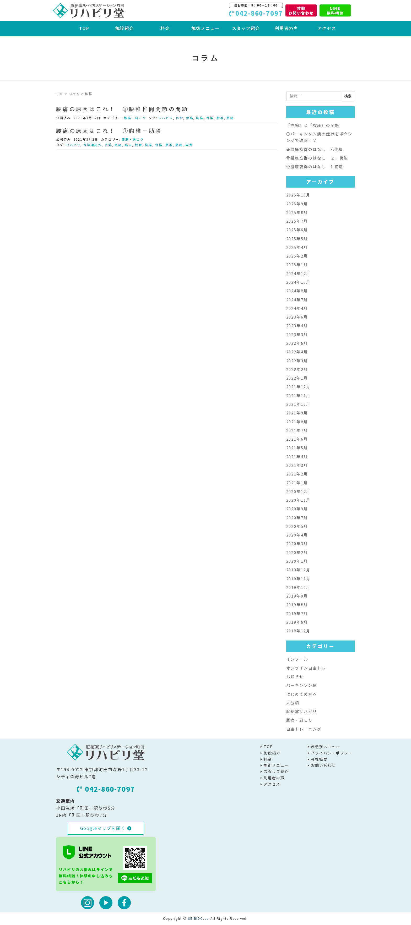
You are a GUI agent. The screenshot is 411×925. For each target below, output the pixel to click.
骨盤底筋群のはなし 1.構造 (314, 166)
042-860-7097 (106, 788)
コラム (74, 93)
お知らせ (295, 676)
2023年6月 (297, 317)
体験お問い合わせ (301, 10)
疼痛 (189, 118)
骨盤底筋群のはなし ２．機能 (317, 158)
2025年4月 (297, 247)
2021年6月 (297, 439)
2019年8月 (297, 604)
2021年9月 (297, 412)
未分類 (293, 702)
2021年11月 (298, 395)
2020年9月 (297, 508)
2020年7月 (297, 517)
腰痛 (230, 118)
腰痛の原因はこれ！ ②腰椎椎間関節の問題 (122, 109)
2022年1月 (297, 378)
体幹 (179, 118)
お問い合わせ (323, 765)
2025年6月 (297, 229)
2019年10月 (298, 587)
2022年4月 (297, 351)
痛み (128, 145)
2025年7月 (297, 221)
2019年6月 (297, 622)
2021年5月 (297, 447)
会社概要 (319, 759)
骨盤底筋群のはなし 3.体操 (314, 149)
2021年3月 (297, 465)
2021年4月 (297, 456)
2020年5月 (297, 526)
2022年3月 (297, 360)
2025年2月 (297, 256)
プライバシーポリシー (332, 753)
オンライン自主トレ (306, 668)
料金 (165, 28)
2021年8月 (297, 421)
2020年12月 (298, 491)
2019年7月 (297, 613)
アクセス (326, 28)
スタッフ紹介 (246, 28)
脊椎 (210, 118)
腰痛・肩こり (135, 118)
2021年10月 (298, 404)
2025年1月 (297, 264)
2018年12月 (298, 630)
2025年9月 (297, 203)
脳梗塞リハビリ (301, 711)
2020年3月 (297, 543)
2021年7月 (297, 430)
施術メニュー (205, 28)
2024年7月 (297, 299)
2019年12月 (298, 569)
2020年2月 (297, 552)
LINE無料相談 (335, 10)
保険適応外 (92, 145)
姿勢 (108, 145)
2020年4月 (297, 535)
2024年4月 (297, 308)
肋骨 (138, 145)
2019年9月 (297, 596)
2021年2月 (297, 474)
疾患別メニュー (325, 746)
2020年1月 (297, 561)
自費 (189, 145)
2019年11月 (298, 578)
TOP (84, 28)
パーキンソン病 (301, 685)
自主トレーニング (304, 729)
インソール (297, 659)
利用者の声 (286, 28)
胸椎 (199, 118)
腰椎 (220, 118)
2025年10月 (298, 195)
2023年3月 (297, 334)
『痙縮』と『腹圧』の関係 (312, 125)
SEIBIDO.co (198, 918)
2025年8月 (297, 212)
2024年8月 (297, 290)
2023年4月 (297, 325)
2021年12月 (298, 386)
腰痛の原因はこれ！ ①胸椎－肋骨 (109, 130)
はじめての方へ (301, 694)
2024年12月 (298, 273)
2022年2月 (297, 369)
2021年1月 (297, 482)
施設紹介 (124, 28)
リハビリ (165, 118)
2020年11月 (298, 500)
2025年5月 (297, 238)
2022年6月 (297, 343)
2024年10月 (298, 282)
